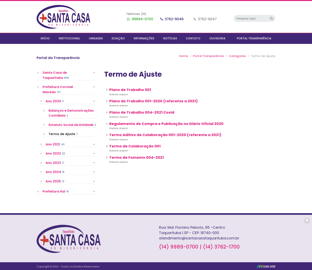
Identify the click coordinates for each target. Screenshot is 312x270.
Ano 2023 (71, 162)
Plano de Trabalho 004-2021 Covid (141, 112)
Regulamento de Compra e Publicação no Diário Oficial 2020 (166, 123)
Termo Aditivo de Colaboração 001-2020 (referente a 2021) (165, 134)
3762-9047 (207, 19)
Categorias (237, 56)
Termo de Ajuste (63, 134)
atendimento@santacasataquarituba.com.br (199, 238)
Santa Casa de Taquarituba (69, 75)
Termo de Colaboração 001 (135, 146)
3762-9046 (174, 19)
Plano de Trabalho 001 (130, 89)
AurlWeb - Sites (265, 266)
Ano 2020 (71, 101)
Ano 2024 (71, 172)
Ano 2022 (71, 153)
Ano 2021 (71, 144)
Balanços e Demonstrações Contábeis (71, 113)
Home (183, 56)
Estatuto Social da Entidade (72, 125)
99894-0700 (142, 19)
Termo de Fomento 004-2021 (136, 157)
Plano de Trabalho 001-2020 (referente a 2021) (153, 101)
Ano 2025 (71, 181)
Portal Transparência (208, 56)
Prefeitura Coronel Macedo (69, 89)
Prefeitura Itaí (69, 191)
